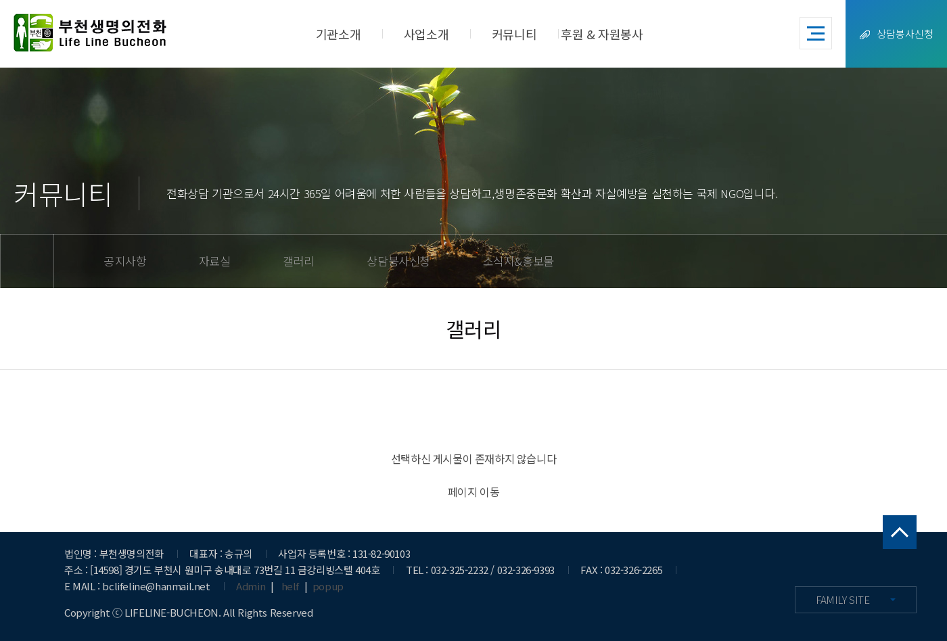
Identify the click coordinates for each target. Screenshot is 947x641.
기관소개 (338, 34)
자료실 (215, 260)
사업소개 (426, 34)
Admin (250, 586)
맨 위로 (900, 532)
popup (328, 586)
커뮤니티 (514, 34)
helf (290, 586)
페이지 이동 (474, 491)
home (27, 261)
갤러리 (299, 260)
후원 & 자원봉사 (602, 34)
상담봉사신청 (896, 33)
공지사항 (125, 260)
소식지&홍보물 (518, 260)
